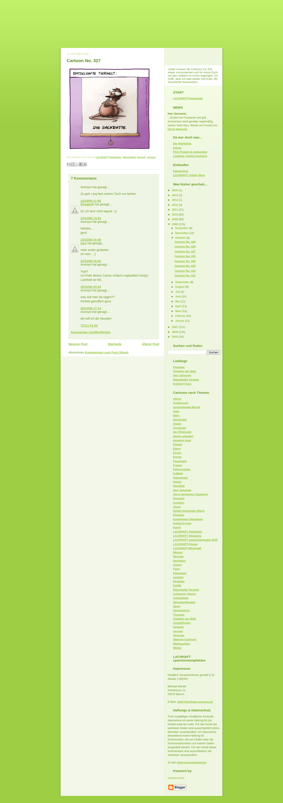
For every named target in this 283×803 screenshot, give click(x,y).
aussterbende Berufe (186, 407)
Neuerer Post (77, 344)
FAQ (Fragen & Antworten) (190, 152)
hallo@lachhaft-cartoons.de (195, 701)
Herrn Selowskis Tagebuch (190, 494)
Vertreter (178, 635)
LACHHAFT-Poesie (185, 544)
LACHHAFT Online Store (189, 175)
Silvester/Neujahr (184, 602)
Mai (178, 301)
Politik (177, 585)
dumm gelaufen (183, 436)
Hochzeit (178, 498)
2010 (175, 214)
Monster (178, 556)
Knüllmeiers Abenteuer (188, 519)
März (178, 311)
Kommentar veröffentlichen (90, 332)
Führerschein (181, 469)
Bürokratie (180, 419)
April (178, 306)
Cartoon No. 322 (185, 275)
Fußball (178, 473)
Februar (180, 315)
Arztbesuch (180, 403)
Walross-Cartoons (184, 639)
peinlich (178, 577)
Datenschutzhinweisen (191, 762)
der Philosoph (182, 432)
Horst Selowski (177, 129)
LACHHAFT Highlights (108, 157)
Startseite (115, 344)
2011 (175, 209)
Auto (176, 411)
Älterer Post (150, 344)
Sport (176, 606)
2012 (175, 204)
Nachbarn (179, 560)
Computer (179, 427)
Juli (178, 291)
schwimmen (181, 598)
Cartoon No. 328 (185, 246)
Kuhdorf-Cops (182, 523)
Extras (177, 147)
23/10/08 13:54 (91, 218)
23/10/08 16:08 (91, 240)
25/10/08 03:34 (91, 287)
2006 (175, 332)
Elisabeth (87, 204)
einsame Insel (182, 440)
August (180, 286)
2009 (175, 219)
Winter (177, 647)
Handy (177, 481)
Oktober (180, 237)
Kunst (177, 527)
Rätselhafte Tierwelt (134, 157)
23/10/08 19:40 (91, 261)
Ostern (177, 564)
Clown (177, 423)
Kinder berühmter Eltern (189, 510)
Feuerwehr (180, 461)
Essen (177, 452)
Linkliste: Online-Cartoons (190, 156)
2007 (175, 327)
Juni (178, 296)
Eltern (177, 448)
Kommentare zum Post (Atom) (106, 352)
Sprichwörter (181, 610)
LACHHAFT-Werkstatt (187, 548)
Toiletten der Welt (184, 371)
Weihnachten (181, 643)
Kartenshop (180, 171)
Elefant (177, 444)
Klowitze (178, 515)
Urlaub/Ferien (182, 623)
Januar (180, 320)
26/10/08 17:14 (91, 308)
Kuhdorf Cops (182, 383)
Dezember (182, 228)
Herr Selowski (182, 375)
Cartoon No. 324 (185, 266)
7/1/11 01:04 (89, 325)
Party (176, 569)
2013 (175, 200)
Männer (178, 552)
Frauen (177, 465)
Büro (176, 415)
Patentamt (179, 573)
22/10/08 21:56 (91, 201)
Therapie (178, 614)
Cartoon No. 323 (185, 270)
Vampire (178, 627)
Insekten (178, 502)
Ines (84, 243)
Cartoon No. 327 (83, 60)
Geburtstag (180, 477)
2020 (175, 190)
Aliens (177, 398)
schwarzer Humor (184, 593)
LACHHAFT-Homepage (188, 98)
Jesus (177, 506)
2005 (175, 336)
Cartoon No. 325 (185, 261)
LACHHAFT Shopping (187, 535)
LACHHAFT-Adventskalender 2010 (195, 539)
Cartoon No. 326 (185, 256)
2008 (175, 224)
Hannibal (179, 486)
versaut (151, 157)
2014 (175, 195)
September (182, 282)
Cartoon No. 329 (185, 241)
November (182, 233)
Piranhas (179, 367)
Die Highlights (182, 143)
